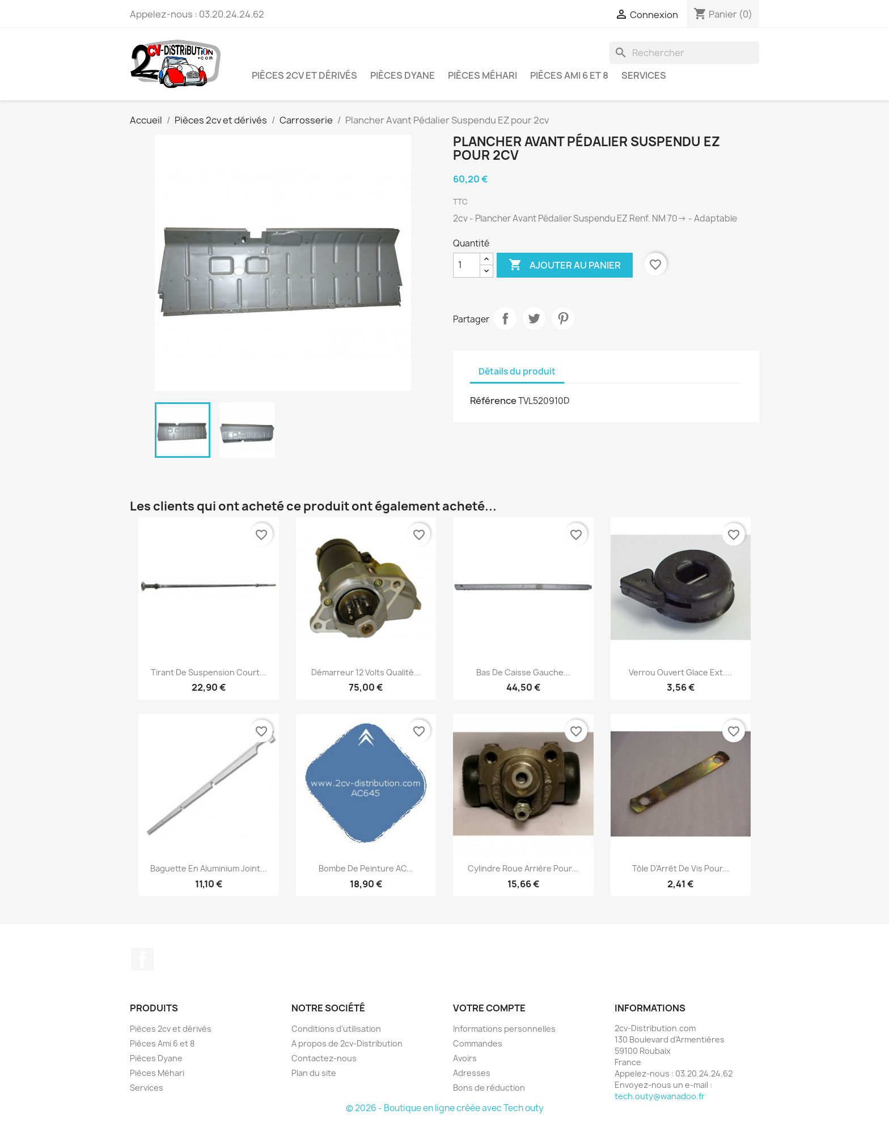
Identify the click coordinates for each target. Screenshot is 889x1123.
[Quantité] (466, 265)
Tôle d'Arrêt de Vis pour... (680, 868)
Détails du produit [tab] (517, 371)
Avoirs (465, 1058)
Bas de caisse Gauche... (523, 672)
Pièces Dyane (402, 75)
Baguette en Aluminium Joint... (208, 868)
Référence (493, 400)
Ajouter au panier (565, 265)
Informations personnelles (504, 1028)
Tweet (534, 318)
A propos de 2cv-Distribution (347, 1043)
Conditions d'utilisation (336, 1028)
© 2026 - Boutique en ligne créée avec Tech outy (445, 1108)
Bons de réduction (489, 1087)
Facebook (142, 959)
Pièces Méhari (482, 75)
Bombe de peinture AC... (366, 868)
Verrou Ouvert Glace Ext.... (680, 672)
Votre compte (489, 1008)
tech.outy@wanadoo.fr (660, 1096)
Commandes (477, 1043)
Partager (505, 318)
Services (643, 75)
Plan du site (313, 1072)
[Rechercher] (684, 52)
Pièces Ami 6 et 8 (569, 75)
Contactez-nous (324, 1058)
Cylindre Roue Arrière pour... (523, 868)
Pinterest (563, 318)
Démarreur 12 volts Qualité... (366, 672)
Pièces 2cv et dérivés (304, 75)
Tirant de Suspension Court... (208, 672)
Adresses (471, 1072)
